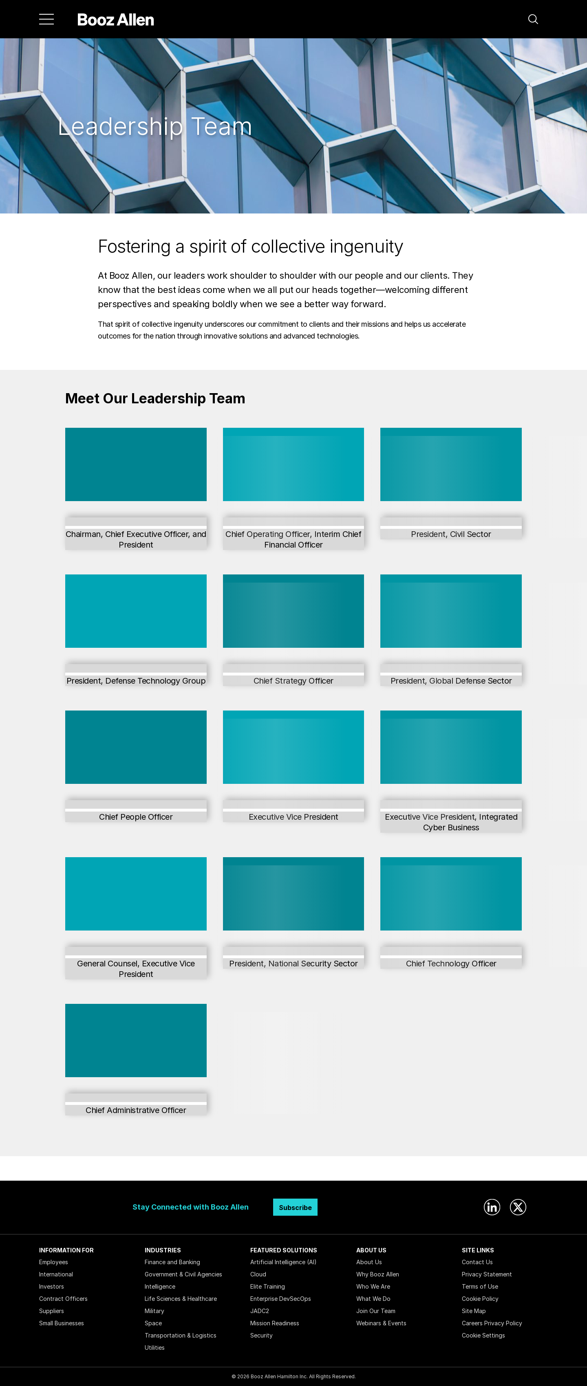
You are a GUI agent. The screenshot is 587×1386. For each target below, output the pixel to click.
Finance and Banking (172, 1261)
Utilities (155, 1347)
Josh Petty (136, 951)
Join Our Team (375, 1310)
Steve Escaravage (136, 668)
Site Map (474, 1310)
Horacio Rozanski (136, 521)
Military (154, 1310)
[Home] (116, 19)
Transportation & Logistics (180, 1335)
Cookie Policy (480, 1298)
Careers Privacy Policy (492, 1323)
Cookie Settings (483, 1335)
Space (153, 1323)
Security (261, 1335)
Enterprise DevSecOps (280, 1298)
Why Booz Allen (377, 1274)
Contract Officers (63, 1298)
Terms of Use (480, 1286)
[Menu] (46, 19)
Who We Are (373, 1286)
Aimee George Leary (135, 804)
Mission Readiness (274, 1323)
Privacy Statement (487, 1274)
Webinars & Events (381, 1323)
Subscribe (295, 1207)
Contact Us (477, 1261)
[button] (533, 19)
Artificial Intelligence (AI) (283, 1261)
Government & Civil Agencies (183, 1274)
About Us (369, 1261)
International (56, 1274)
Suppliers (51, 1310)
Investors (51, 1286)
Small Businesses (61, 1323)
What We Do (373, 1298)
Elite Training (267, 1286)
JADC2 (259, 1310)
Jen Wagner (136, 1097)
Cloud (258, 1274)
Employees (53, 1261)
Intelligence (160, 1286)
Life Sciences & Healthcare (181, 1298)
